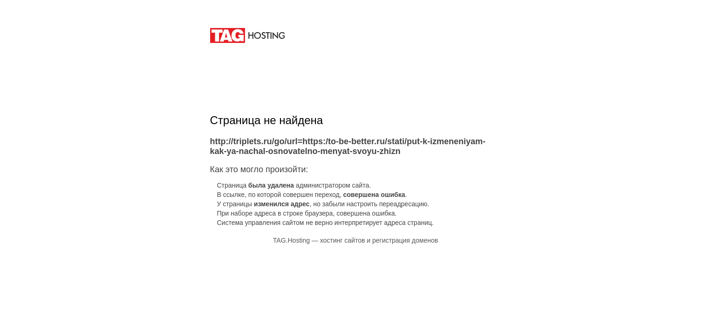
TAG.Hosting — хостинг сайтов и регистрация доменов (355, 240)
